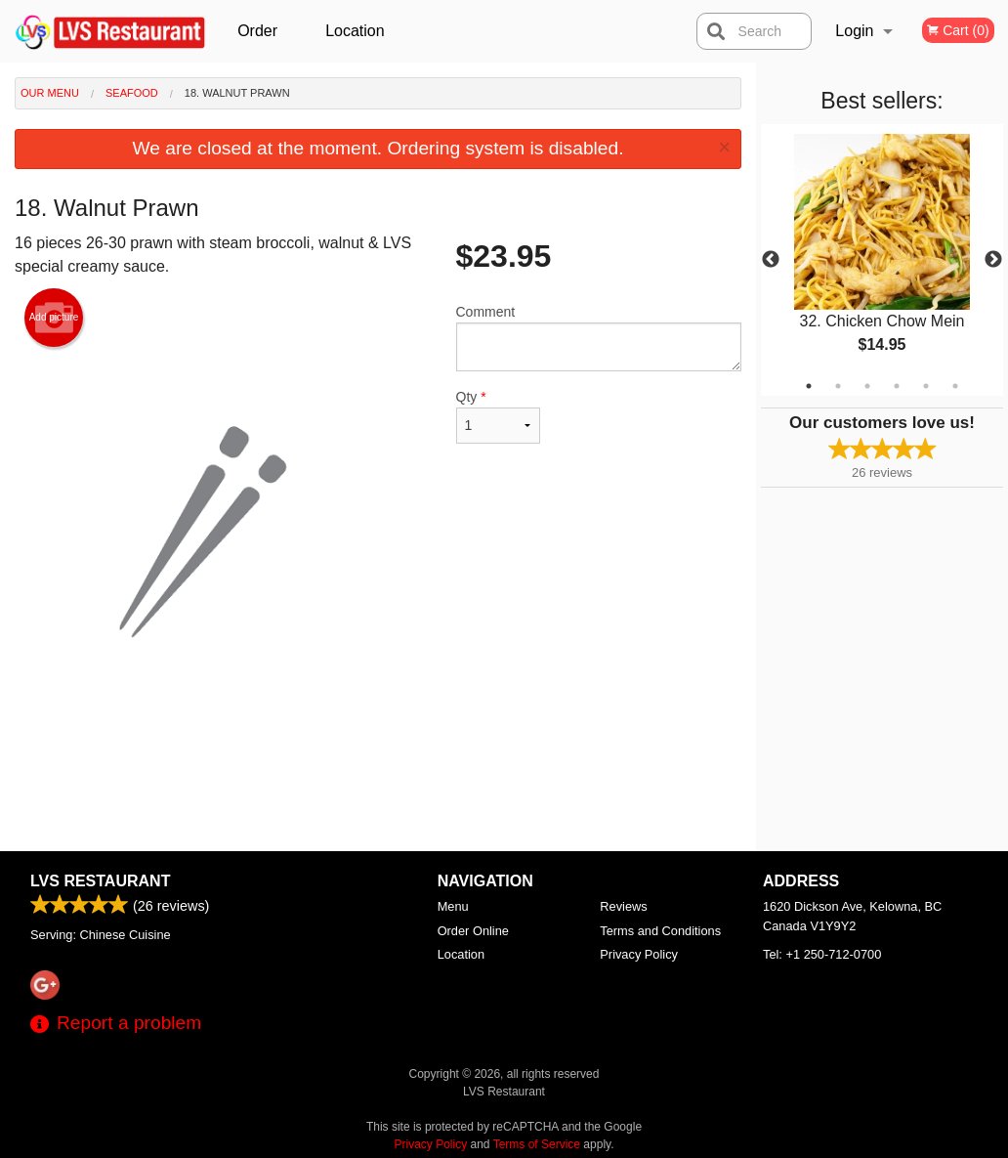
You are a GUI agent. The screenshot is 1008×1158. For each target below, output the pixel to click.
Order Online (259, 42)
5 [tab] (926, 386)
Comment (599, 337)
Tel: (822, 954)
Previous (770, 260)
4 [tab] (896, 386)
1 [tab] (809, 386)
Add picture (54, 317)
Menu (453, 906)
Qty (498, 416)
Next (993, 260)
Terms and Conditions (660, 930)
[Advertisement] (378, 787)
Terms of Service (536, 1144)
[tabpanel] (882, 260)
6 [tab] (955, 386)
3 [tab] (867, 386)
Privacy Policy (639, 954)
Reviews (623, 906)
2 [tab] (838, 386)
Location (355, 30)
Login (854, 30)
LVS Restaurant (100, 881)
